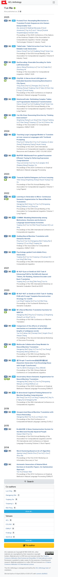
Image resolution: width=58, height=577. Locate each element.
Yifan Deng (24, 122)
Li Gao (45, 417)
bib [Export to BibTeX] (10, 20)
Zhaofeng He (21, 69)
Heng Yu (31, 204)
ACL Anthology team (42, 568)
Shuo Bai (20, 456)
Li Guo (46, 453)
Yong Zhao (20, 86)
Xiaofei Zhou (32, 453)
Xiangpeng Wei (22, 204)
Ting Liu (19, 163)
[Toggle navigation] (54, 2)
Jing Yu (51, 397)
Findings (9, 533)
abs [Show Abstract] (14, 20)
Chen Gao (50, 88)
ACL (7, 520)
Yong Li (20, 90)
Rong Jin (35, 206)
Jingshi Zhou (47, 333)
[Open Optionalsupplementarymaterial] (5, 379)
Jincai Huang (28, 90)
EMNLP (8, 529)
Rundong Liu (31, 67)
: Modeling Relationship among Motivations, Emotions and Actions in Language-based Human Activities (32, 220)
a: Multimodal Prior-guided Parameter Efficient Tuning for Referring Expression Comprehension (34, 158)
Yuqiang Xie (21, 225)
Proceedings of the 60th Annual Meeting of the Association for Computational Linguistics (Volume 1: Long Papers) (35, 211)
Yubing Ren (28, 142)
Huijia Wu (47, 67)
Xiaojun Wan (21, 434)
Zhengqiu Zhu (36, 86)
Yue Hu (28, 30)
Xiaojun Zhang (22, 336)
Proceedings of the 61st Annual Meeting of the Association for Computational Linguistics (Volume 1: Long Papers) (35, 186)
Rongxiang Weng (23, 352)
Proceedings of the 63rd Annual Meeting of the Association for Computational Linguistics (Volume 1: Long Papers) (35, 108)
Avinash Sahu (33, 33)
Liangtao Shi (43, 163)
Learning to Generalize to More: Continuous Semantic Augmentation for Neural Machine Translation (34, 199)
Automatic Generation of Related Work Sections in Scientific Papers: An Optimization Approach (35, 466)
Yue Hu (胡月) (21, 368)
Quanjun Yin (32, 165)
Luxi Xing (33, 120)
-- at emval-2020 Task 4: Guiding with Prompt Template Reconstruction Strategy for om (35, 296)
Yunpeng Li (33, 122)
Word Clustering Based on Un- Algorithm (33, 451)
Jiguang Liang (21, 453)
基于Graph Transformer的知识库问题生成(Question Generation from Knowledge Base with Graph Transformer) (34, 362)
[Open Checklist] (5, 65)
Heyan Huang (41, 144)
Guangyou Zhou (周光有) (37, 368)
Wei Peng (36, 225)
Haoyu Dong (21, 51)
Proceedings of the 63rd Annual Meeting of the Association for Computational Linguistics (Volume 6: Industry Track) (35, 55)
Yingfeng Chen (33, 88)
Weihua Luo (26, 206)
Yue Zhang (46, 349)
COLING (9, 524)
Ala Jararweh (21, 28)
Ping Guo (20, 142)
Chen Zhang (42, 120)
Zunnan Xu (27, 163)
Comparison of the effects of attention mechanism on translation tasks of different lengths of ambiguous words (34, 328)
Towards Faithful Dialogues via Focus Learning (35, 177)
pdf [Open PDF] (6, 20)
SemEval (9, 537)
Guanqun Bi (45, 225)
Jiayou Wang (21, 67)
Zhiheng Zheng (22, 88)
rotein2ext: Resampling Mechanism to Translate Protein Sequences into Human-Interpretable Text (33, 23)
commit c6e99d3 (41, 573)
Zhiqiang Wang (22, 165)
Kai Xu (28, 86)
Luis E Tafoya (37, 30)
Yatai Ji (42, 88)
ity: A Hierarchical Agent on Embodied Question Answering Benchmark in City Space (34, 80)
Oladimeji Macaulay (34, 28)
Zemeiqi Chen (36, 333)
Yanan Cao (49, 51)
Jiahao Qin (27, 333)
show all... (29, 511)
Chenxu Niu (49, 122)
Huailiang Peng (38, 51)
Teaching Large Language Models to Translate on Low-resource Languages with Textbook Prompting (35, 137)
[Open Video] (5, 180)
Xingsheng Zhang (23, 120)
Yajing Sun (21, 400)
